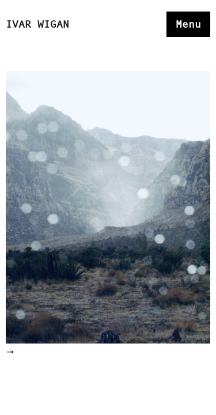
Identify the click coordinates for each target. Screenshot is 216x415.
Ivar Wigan (37, 24)
